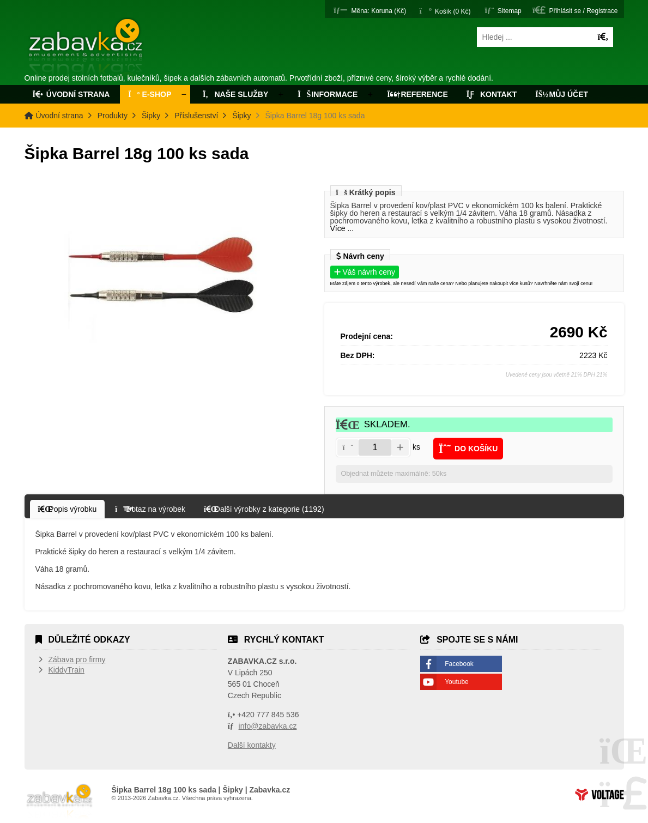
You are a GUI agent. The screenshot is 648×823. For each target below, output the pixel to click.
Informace (328, 94)
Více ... (342, 228)
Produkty (113, 115)
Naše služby (234, 94)
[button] (369, 10)
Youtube (457, 682)
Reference (417, 94)
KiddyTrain (66, 669)
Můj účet (561, 94)
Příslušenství (196, 115)
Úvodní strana (86, 48)
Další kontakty (252, 745)
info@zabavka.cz (268, 726)
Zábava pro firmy (77, 659)
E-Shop (149, 94)
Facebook (459, 664)
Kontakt (492, 94)
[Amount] (375, 447)
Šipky (151, 115)
